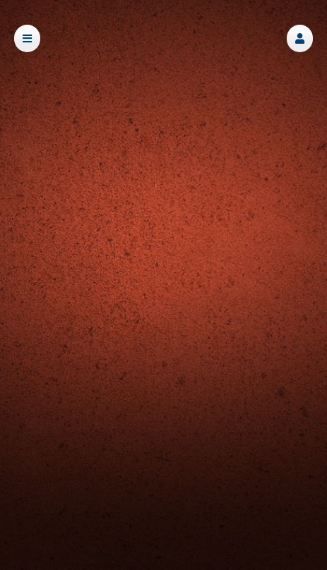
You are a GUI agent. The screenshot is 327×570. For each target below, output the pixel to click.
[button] (300, 38)
